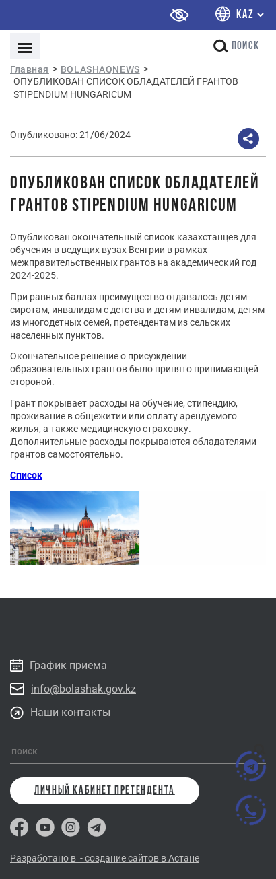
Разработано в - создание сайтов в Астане (104, 858)
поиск (236, 46)
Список (26, 475)
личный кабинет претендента (104, 790)
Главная (29, 69)
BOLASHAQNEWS (100, 69)
